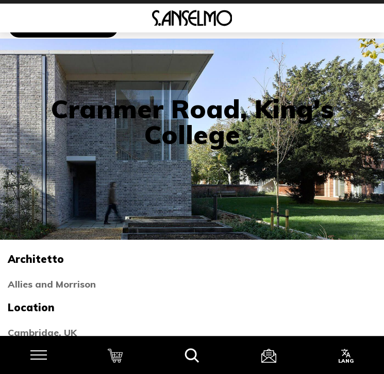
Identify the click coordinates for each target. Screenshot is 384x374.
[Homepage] (192, 18)
